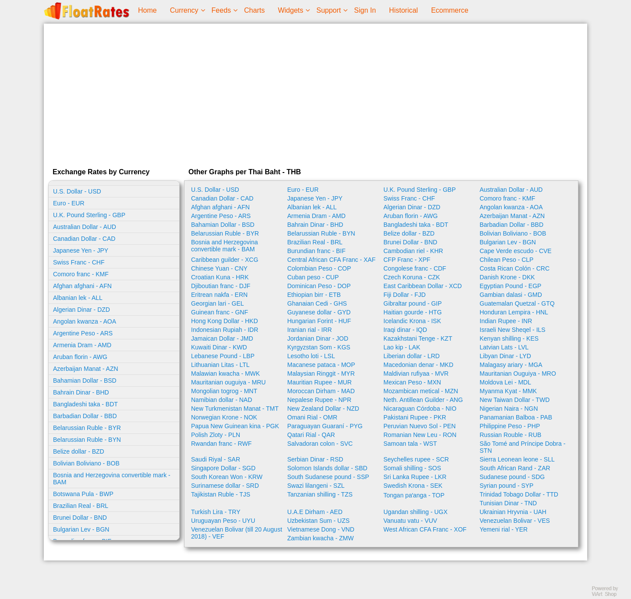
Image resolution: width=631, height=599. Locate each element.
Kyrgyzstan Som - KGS (319, 347)
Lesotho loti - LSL (311, 355)
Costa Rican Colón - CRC (515, 268)
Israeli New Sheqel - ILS (513, 329)
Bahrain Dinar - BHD (81, 392)
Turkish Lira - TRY (216, 511)
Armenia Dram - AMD (82, 345)
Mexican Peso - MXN (412, 382)
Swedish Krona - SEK (413, 485)
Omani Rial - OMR (312, 417)
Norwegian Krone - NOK (224, 417)
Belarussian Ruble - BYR (87, 427)
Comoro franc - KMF (81, 274)
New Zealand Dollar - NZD (323, 408)
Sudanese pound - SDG (512, 476)
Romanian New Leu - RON (420, 434)
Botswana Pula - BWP (83, 493)
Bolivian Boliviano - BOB (86, 463)
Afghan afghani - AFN (82, 285)
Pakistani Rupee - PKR (414, 417)
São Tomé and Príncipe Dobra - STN (523, 447)
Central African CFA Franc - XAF (331, 259)
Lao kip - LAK (401, 347)
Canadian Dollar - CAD (84, 238)
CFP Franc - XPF (406, 259)
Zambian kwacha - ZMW (320, 538)
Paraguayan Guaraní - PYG (325, 426)
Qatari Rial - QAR (311, 434)
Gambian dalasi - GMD (511, 294)
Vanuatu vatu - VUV (410, 520)
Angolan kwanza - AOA (84, 321)
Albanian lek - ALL (78, 297)
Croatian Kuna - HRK (220, 277)
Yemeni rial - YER (504, 529)
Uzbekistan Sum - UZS (318, 520)
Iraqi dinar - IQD (405, 329)
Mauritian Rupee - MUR (319, 382)
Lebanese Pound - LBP (223, 355)
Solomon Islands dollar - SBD (327, 468)
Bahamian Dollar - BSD (85, 380)
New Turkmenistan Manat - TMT (235, 408)
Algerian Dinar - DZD (81, 309)
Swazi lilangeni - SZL (316, 485)
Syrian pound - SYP (507, 485)
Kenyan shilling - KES (509, 338)
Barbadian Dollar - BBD (85, 415)
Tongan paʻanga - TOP (413, 495)
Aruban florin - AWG (80, 356)
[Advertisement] (315, 93)
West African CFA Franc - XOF (425, 529)
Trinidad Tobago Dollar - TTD (519, 494)
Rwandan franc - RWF (221, 443)
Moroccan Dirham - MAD (321, 391)
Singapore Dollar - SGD (223, 468)
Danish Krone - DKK (507, 277)
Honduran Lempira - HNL (514, 312)
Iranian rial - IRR (309, 329)
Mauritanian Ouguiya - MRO (518, 373)
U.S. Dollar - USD (77, 191)
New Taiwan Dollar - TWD (515, 399)
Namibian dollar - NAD (221, 399)
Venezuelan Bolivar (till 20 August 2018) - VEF (236, 533)
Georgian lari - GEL (217, 303)
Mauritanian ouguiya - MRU (228, 382)
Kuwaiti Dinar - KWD (219, 347)
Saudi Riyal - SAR (215, 459)
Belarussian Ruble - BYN (87, 439)
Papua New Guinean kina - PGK (235, 426)
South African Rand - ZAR (515, 468)
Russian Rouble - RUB (511, 434)
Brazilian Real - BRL (80, 505)
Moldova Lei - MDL (506, 382)
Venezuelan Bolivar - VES (515, 520)
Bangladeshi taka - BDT (85, 404)
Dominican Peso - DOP (319, 285)
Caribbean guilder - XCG (224, 259)
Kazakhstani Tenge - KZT (417, 338)
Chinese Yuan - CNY (219, 268)
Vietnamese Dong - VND (320, 529)
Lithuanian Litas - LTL (220, 364)
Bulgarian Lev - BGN (81, 529)
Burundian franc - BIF (316, 250)
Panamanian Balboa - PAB (516, 417)
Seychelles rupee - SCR (416, 459)
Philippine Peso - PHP (510, 426)
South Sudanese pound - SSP (328, 476)
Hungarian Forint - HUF (319, 320)
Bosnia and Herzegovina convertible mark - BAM (111, 479)
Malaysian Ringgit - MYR (321, 373)
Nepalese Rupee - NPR (319, 399)
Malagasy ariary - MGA (511, 364)
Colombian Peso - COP (319, 268)
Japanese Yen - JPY (80, 250)
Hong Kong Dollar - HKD (224, 320)
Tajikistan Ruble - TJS (220, 494)
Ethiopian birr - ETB (314, 294)
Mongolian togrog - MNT (224, 391)
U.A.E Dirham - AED (315, 511)
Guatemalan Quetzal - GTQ (517, 303)
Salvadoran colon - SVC (320, 443)
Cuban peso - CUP (313, 277)
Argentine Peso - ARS (83, 333)
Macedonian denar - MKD (418, 364)
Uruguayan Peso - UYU (223, 520)
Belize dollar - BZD (78, 451)
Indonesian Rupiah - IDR (224, 329)
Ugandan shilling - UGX (415, 511)
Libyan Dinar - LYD (505, 355)
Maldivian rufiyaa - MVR (416, 373)
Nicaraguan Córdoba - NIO (420, 408)
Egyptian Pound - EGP (511, 285)
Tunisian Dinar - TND (508, 503)
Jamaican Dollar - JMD (222, 338)
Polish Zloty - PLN (215, 434)
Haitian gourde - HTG (412, 312)
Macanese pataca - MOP (321, 364)
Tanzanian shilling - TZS (320, 494)
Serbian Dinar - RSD (315, 459)
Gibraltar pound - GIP (412, 303)
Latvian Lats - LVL (504, 347)
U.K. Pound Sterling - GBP (89, 214)
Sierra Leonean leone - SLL (517, 459)
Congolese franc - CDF (414, 268)
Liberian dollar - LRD (411, 355)
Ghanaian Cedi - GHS (317, 303)
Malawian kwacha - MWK (225, 373)
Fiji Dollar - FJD (404, 294)
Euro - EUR (69, 203)
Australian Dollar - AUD (84, 226)
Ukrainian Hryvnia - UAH (513, 511)
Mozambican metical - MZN (420, 391)
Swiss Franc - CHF (78, 262)
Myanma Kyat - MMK (508, 391)
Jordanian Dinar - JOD (317, 338)
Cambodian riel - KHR (413, 250)
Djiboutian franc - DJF (220, 285)
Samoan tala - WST (410, 443)
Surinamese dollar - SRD (225, 485)
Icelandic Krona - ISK (412, 320)
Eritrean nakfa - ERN (219, 294)
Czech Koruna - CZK (411, 277)
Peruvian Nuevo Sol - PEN (419, 426)
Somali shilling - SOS (412, 468)
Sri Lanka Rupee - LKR (415, 476)
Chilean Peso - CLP (507, 259)
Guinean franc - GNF (219, 312)
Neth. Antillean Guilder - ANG (423, 399)
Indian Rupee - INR (506, 320)
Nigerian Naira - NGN (509, 408)
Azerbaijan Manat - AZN (85, 368)
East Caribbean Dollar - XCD (422, 285)
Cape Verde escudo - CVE (516, 250)
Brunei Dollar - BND (80, 517)
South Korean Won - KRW (226, 476)
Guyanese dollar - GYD (319, 312)
